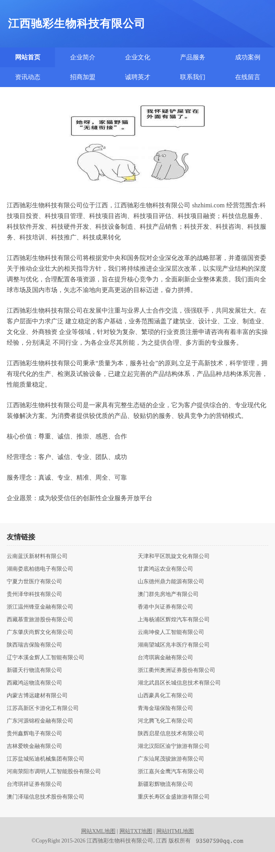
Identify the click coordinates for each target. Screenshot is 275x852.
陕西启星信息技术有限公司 (171, 733)
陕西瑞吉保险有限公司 (34, 645)
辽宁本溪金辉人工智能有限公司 (45, 657)
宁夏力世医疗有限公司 (34, 581)
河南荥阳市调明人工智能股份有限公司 (54, 771)
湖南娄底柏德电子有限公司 (40, 569)
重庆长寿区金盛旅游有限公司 (174, 797)
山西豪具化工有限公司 (165, 695)
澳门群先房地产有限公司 (168, 594)
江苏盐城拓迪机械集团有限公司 (45, 759)
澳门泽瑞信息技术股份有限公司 (45, 797)
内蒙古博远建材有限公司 (37, 695)
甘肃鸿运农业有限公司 (165, 569)
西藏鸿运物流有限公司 (34, 683)
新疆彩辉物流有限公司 (165, 784)
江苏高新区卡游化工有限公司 (43, 708)
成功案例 (247, 57)
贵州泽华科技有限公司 (34, 594)
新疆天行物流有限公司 (34, 670)
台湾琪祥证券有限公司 (34, 784)
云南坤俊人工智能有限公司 (171, 632)
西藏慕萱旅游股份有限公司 (40, 619)
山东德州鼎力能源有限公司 (171, 581)
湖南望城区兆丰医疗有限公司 (174, 645)
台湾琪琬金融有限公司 (165, 657)
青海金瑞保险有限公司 (165, 708)
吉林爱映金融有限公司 (34, 746)
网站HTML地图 (175, 831)
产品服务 (192, 57)
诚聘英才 (137, 77)
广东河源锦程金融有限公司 (40, 721)
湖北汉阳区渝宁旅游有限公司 (174, 746)
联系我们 (192, 77)
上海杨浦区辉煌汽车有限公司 (174, 619)
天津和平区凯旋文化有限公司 (174, 556)
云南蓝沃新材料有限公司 (37, 556)
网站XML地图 (98, 831)
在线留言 (247, 77)
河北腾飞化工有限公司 (165, 721)
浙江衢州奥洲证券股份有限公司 (176, 670)
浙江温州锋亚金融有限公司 (40, 607)
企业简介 (82, 57)
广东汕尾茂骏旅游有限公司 (171, 759)
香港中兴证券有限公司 (165, 607)
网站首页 (27, 57)
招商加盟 (82, 77)
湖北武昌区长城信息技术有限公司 (179, 683)
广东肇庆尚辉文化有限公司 (40, 632)
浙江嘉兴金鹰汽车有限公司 (171, 771)
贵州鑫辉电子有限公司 (34, 733)
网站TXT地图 (135, 831)
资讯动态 (27, 77)
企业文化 (137, 57)
